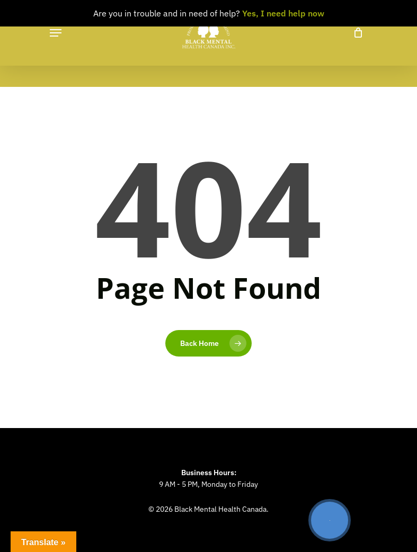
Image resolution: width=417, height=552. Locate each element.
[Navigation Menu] (55, 33)
